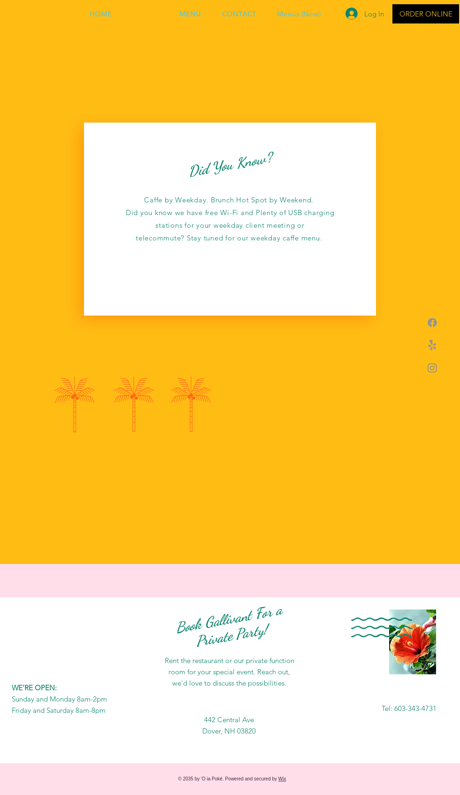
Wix (282, 778)
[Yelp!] (432, 345)
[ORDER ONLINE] (425, 13)
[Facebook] (432, 322)
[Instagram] (432, 368)
